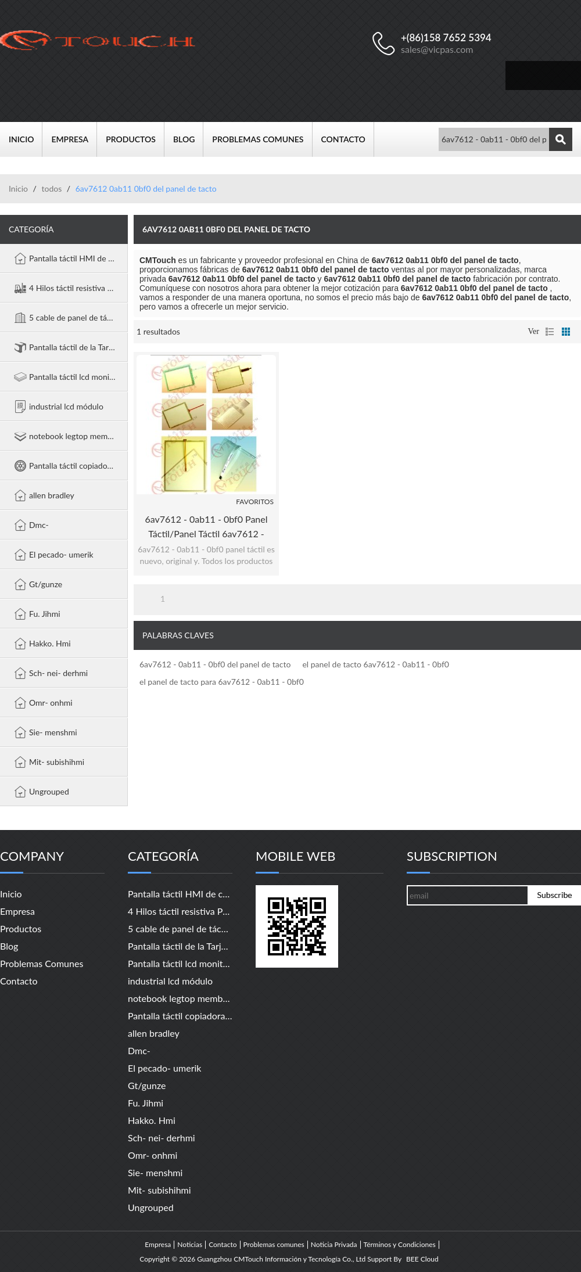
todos (51, 188)
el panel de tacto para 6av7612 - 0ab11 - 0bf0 (221, 682)
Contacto (347, 139)
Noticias (189, 1245)
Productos (135, 139)
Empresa (74, 139)
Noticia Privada (334, 1245)
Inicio (25, 139)
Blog (188, 139)
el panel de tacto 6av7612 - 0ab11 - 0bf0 (375, 664)
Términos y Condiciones (400, 1245)
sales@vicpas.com (437, 49)
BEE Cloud (422, 1259)
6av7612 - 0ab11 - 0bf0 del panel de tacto (214, 664)
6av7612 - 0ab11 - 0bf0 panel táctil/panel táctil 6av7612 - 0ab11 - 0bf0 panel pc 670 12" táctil (206, 527)
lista (549, 331)
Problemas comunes (262, 139)
